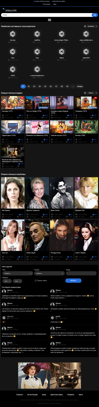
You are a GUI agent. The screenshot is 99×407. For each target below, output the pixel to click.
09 (67, 86)
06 (51, 86)
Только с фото (42, 280)
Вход (54, 4)
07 (56, 86)
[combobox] (17, 273)
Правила (70, 395)
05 (45, 86)
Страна (36, 270)
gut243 (58, 316)
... (73, 86)
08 (62, 86)
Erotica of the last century (42, 1)
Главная (19, 395)
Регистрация (46, 4)
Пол (3, 270)
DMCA (81, 395)
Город (68, 270)
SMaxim (9, 290)
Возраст (5, 277)
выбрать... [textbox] (8, 273)
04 (40, 86)
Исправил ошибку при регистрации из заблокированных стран (74, 309)
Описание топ (56, 322)
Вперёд (79, 86)
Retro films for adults (59, 1)
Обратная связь (56, 395)
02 (29, 86)
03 (34, 86)
